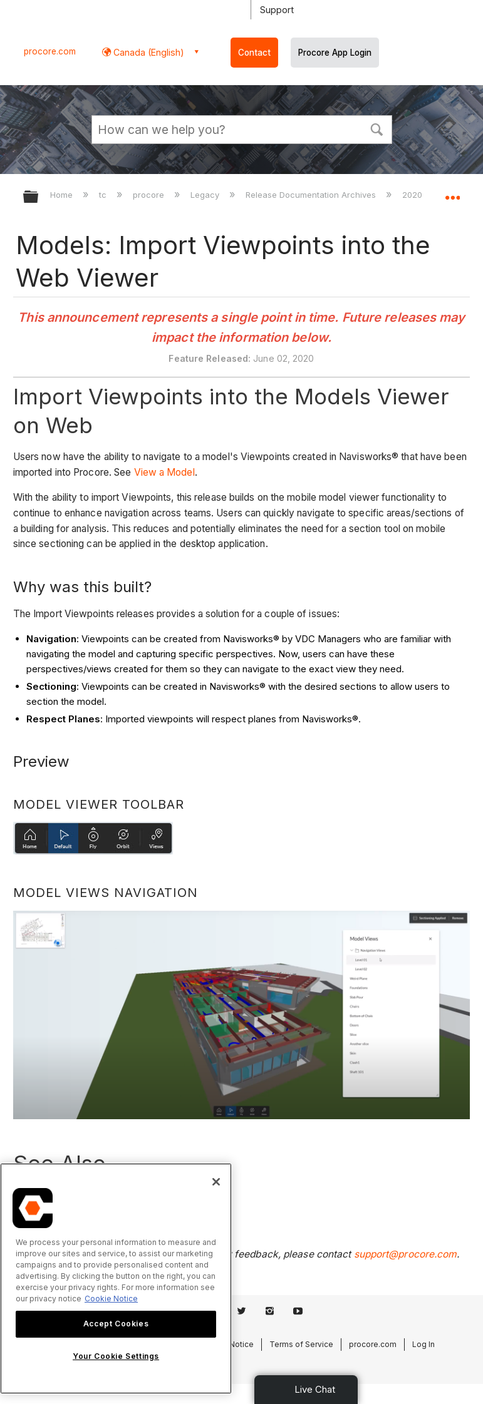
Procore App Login (334, 53)
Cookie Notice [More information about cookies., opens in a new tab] (111, 1298)
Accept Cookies (115, 1323)
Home (62, 195)
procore (150, 195)
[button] (377, 128)
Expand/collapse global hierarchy (38, 197)
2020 (413, 195)
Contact (254, 53)
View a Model (164, 472)
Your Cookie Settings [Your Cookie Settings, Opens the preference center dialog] (116, 1356)
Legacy (206, 195)
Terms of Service (301, 1344)
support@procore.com (405, 1254)
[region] (116, 1278)
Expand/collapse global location (452, 193)
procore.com (50, 51)
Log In (423, 1344)
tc (104, 195)
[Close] (216, 1182)
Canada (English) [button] (147, 52)
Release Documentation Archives (312, 195)
